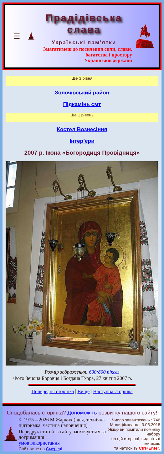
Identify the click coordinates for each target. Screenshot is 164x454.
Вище (83, 391)
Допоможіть (82, 412)
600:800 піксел (104, 372)
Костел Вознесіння (82, 129)
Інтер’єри (82, 141)
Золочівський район (82, 92)
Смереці (54, 448)
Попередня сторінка (52, 391)
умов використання (39, 443)
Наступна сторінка (112, 391)
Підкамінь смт (82, 104)
